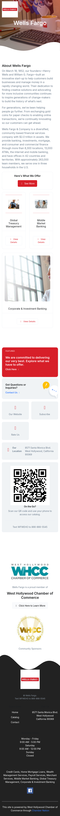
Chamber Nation (40, 810)
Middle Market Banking (41, 223)
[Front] (10, 9)
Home (15, 712)
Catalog (15, 717)
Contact (15, 722)
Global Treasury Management (14, 223)
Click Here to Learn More (30, 605)
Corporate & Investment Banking (27, 308)
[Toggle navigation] (55, 9)
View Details (13, 241)
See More (27, 183)
